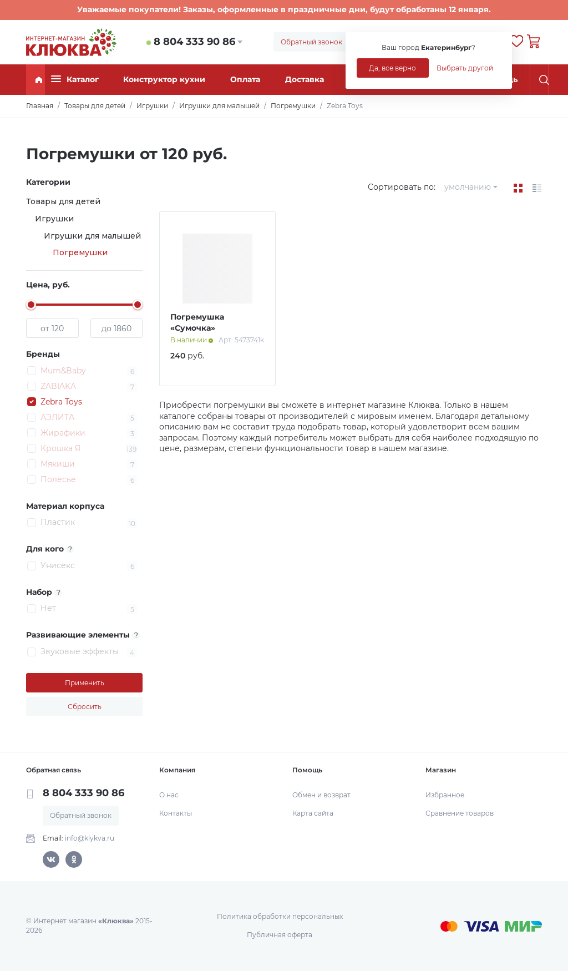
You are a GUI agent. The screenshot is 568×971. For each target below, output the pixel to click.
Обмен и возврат (321, 795)
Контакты (175, 813)
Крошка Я (60, 448)
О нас (169, 795)
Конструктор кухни (164, 79)
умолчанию (467, 187)
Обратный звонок (311, 42)
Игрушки (54, 219)
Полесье (58, 479)
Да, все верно (392, 68)
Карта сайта (312, 813)
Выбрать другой (465, 68)
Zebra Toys (61, 402)
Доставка (304, 79)
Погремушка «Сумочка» (197, 322)
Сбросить (85, 706)
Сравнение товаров (459, 813)
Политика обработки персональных (280, 916)
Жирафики (62, 433)
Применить (84, 683)
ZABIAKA (58, 386)
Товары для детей (63, 201)
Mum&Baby (63, 371)
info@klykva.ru (89, 838)
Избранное (444, 795)
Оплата (245, 79)
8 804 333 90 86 (194, 42)
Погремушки (80, 252)
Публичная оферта (279, 934)
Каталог (75, 79)
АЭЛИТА (57, 417)
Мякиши (57, 464)
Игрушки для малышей (92, 236)
